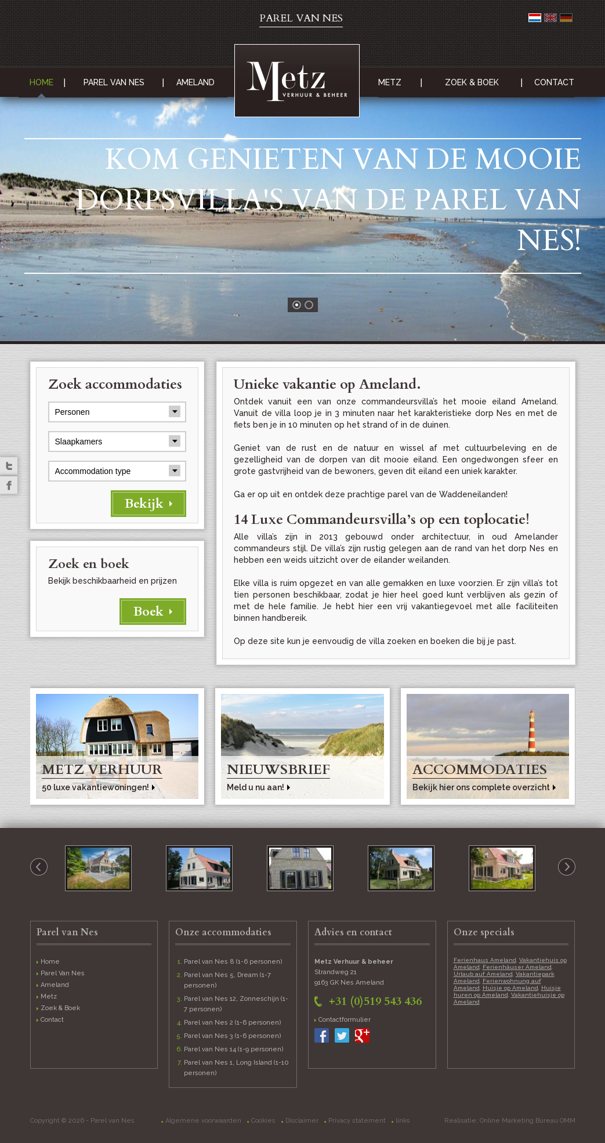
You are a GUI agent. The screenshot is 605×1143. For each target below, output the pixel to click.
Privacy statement (357, 1120)
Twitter (8, 466)
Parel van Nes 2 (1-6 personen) (232, 1022)
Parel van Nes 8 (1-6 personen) (233, 961)
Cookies (263, 1120)
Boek (148, 611)
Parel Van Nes (114, 82)
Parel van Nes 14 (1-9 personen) (234, 1049)
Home (41, 82)
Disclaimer (301, 1120)
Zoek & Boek (472, 82)
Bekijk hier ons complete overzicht (481, 787)
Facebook (8, 485)
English (550, 17)
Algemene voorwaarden (203, 1120)
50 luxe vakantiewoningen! (95, 787)
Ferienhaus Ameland (485, 960)
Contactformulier (344, 1019)
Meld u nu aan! (255, 787)
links (403, 1120)
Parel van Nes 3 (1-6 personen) (232, 1036)
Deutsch (566, 17)
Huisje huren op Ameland (507, 991)
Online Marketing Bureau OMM (527, 1120)
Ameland (195, 82)
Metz (389, 82)
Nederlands (534, 17)
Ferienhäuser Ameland (517, 967)
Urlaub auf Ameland (483, 974)
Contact (554, 82)
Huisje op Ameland (510, 988)
